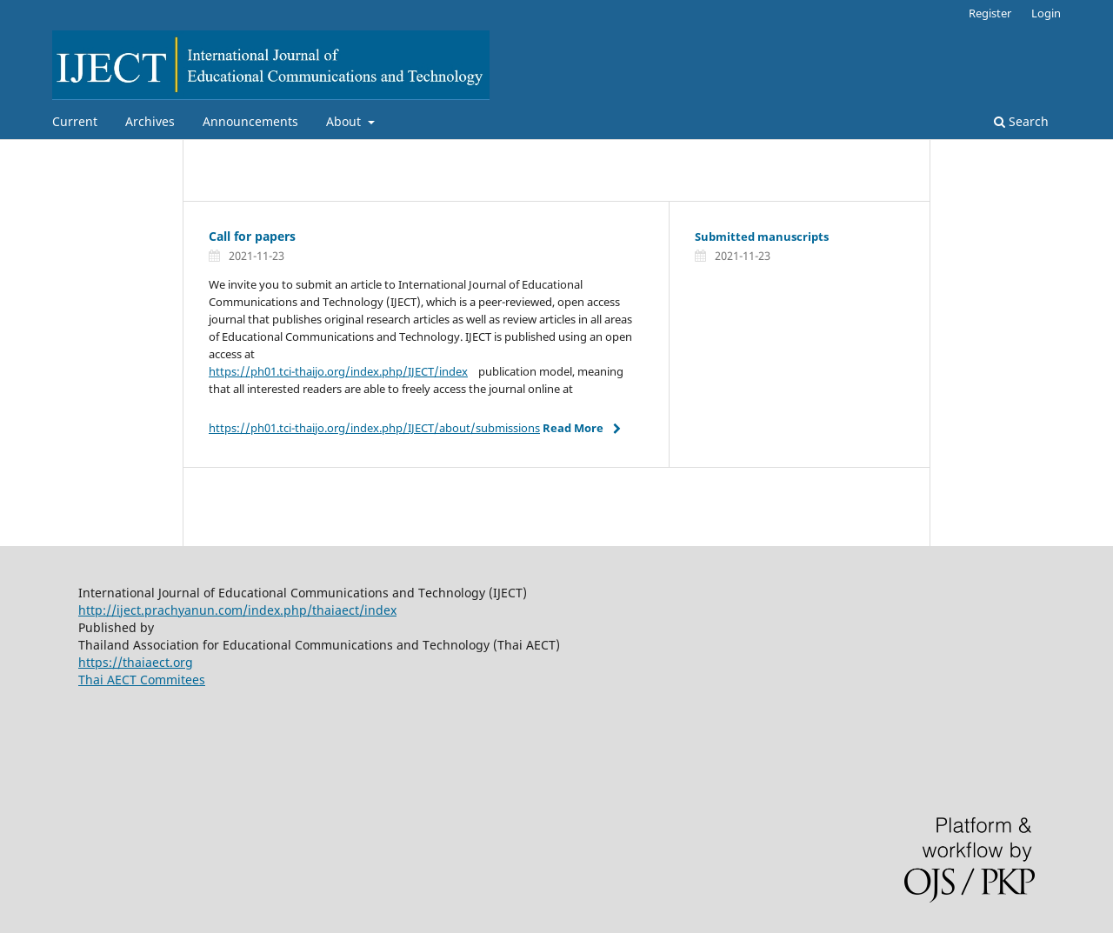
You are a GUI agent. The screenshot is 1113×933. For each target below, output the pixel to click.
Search (1021, 121)
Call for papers (254, 236)
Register (990, 13)
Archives (150, 121)
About (345, 121)
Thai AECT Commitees (141, 679)
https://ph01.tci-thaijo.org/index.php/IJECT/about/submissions (374, 428)
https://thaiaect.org (135, 662)
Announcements (250, 121)
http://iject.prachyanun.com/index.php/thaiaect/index (237, 610)
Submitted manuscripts (762, 236)
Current (74, 121)
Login (1046, 13)
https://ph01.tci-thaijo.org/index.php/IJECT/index (338, 371)
